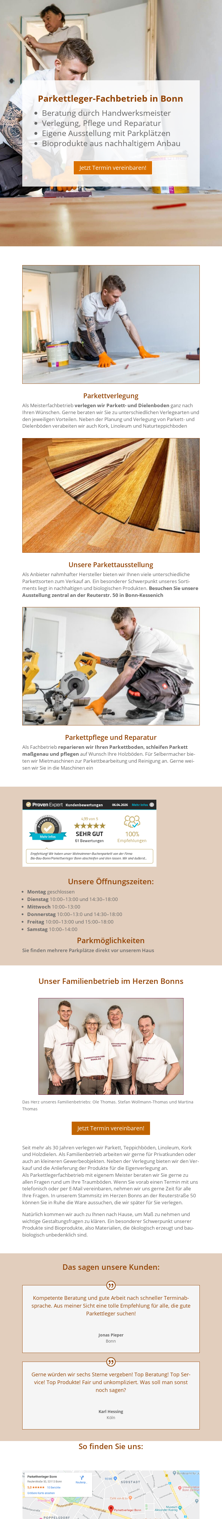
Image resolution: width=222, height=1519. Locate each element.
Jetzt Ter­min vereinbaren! (112, 168)
